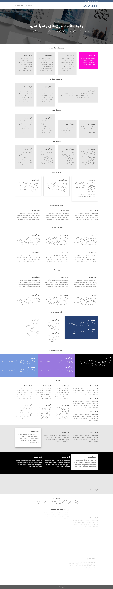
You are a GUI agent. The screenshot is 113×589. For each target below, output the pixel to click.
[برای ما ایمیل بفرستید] (29, 6)
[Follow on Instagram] (31, 6)
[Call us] (27, 6)
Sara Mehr (90, 6)
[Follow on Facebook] (33, 6)
